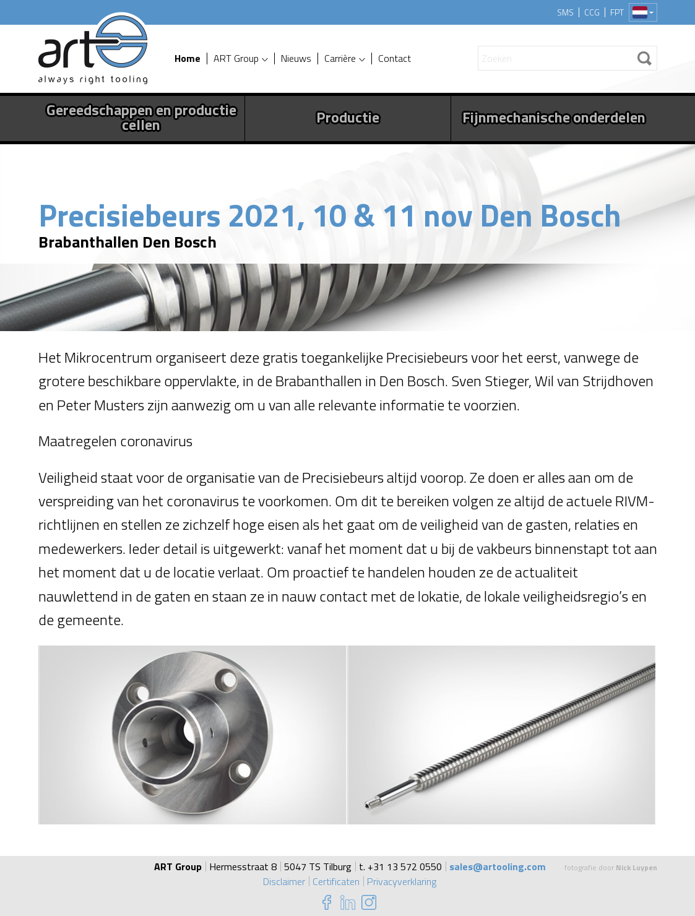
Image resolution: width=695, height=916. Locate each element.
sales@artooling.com (497, 866)
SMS (565, 12)
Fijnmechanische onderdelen (553, 117)
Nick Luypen (636, 867)
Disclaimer (284, 881)
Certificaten (336, 881)
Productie (347, 117)
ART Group (236, 58)
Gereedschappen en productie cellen (141, 117)
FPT (617, 12)
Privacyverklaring (401, 881)
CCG (592, 12)
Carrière (340, 58)
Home (188, 58)
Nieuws (296, 58)
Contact (394, 58)
